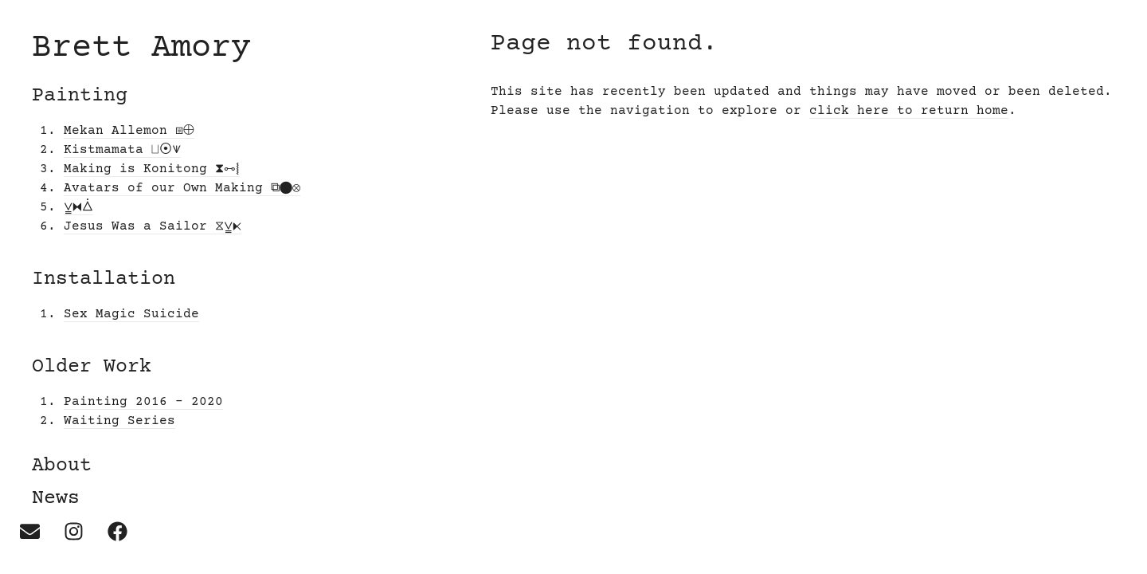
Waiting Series (119, 421)
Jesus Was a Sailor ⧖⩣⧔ (152, 226)
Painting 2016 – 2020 (143, 402)
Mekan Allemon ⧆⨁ (129, 131)
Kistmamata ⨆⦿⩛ (122, 150)
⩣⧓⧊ (78, 207)
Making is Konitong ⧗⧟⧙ (152, 169)
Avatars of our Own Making (182, 188)
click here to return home (908, 111)
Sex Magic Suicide (131, 314)
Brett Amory (141, 48)
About (62, 466)
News (56, 498)
